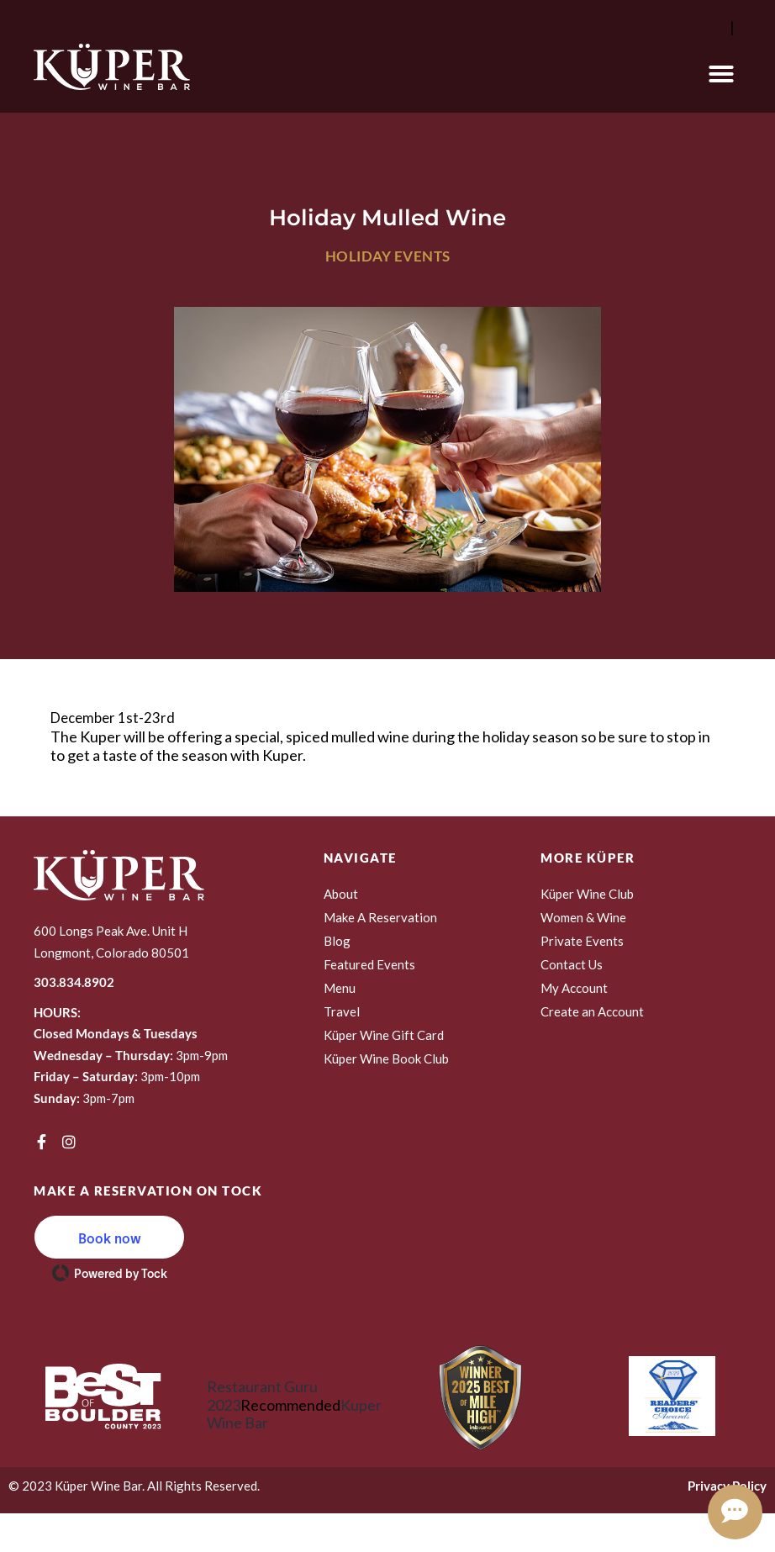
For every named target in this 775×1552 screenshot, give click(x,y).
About (341, 893)
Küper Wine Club (587, 893)
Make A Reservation (380, 917)
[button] (721, 74)
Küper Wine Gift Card (384, 1035)
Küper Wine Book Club (386, 1058)
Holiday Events (388, 256)
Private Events (582, 940)
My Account (574, 987)
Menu (340, 987)
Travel (342, 1011)
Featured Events (369, 964)
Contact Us (571, 964)
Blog (337, 940)
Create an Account (592, 1011)
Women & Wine (583, 917)
